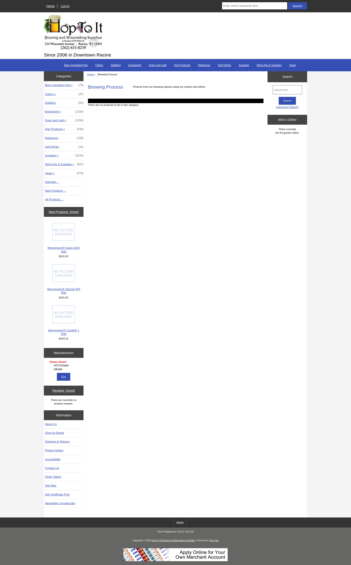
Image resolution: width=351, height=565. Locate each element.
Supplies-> (64, 155)
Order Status (53, 476)
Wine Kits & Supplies (269, 65)
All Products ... (54, 199)
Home (50, 6)
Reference (204, 65)
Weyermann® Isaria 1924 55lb (63, 238)
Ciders (99, 65)
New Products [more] (64, 212)
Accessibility (52, 459)
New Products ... (55, 190)
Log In (65, 6)
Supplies (244, 65)
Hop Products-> (64, 129)
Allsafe (64, 369)
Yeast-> (64, 173)
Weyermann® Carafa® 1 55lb (63, 320)
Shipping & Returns (57, 441)
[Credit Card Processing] (175, 560)
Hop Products (182, 65)
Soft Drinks (224, 65)
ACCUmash (64, 365)
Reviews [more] (63, 390)
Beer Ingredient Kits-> (64, 85)
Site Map (50, 485)
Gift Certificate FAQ (57, 494)
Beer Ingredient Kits (76, 65)
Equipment (134, 65)
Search (287, 76)
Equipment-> (64, 111)
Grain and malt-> (64, 120)
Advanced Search (287, 107)
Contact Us (52, 468)
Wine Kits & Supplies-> (64, 164)
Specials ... (52, 182)
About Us (51, 424)
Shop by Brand (54, 433)
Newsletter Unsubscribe (60, 503)
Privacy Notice (54, 450)
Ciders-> (64, 94)
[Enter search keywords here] (254, 5)
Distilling (116, 65)
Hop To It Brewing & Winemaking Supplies (173, 540)
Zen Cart (213, 540)
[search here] (287, 90)
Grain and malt (158, 65)
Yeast (292, 65)
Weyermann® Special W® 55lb (63, 279)
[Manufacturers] (63, 365)
